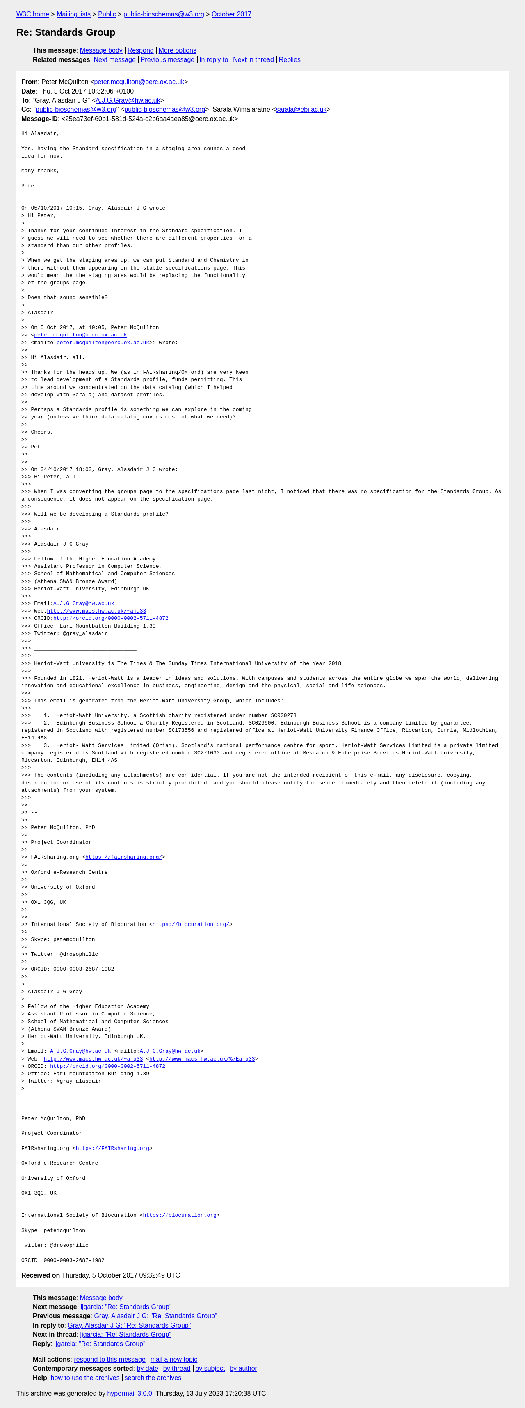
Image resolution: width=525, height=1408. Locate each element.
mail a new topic (174, 1359)
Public (107, 14)
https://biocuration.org (179, 1215)
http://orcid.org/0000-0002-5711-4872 (111, 618)
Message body (101, 50)
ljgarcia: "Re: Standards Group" (126, 1306)
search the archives (153, 1377)
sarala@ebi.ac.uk (301, 109)
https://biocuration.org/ (191, 924)
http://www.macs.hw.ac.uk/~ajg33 (96, 611)
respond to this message (109, 1359)
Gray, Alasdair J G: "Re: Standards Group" (155, 1315)
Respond (141, 50)
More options (178, 50)
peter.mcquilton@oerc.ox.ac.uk (139, 81)
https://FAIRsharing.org (112, 1148)
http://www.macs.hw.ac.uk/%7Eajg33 (202, 1059)
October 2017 (231, 14)
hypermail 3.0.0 (129, 1393)
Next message (115, 59)
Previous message (168, 59)
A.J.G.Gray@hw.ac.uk (128, 100)
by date (147, 1368)
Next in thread (253, 59)
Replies (290, 59)
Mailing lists (74, 14)
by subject (210, 1368)
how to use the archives (85, 1377)
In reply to (213, 59)
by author (243, 1368)
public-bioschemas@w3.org (163, 14)
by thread (177, 1368)
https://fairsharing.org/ (123, 857)
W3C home (32, 14)
